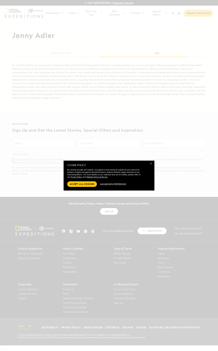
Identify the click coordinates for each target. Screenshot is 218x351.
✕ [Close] (151, 163)
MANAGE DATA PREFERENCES (113, 184)
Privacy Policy (76, 177)
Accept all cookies (82, 184)
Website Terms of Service (96, 177)
